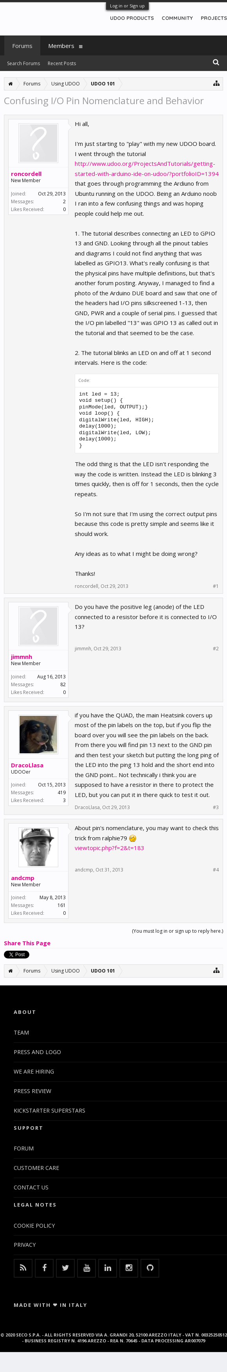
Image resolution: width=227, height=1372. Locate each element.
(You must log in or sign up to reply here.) (177, 931)
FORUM (24, 1148)
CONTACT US (31, 1187)
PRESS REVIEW (32, 1091)
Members (61, 46)
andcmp (22, 878)
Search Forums (23, 63)
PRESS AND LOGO (37, 1052)
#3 (216, 807)
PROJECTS (214, 18)
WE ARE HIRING (34, 1071)
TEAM (21, 1032)
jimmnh (21, 656)
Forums (22, 46)
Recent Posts (62, 63)
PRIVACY (25, 1244)
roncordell (26, 173)
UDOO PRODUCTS (132, 18)
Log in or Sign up (127, 6)
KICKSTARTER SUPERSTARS (49, 1110)
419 (62, 792)
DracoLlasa (27, 765)
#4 (216, 870)
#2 (216, 649)
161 (62, 905)
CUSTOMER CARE (36, 1167)
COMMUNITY (177, 18)
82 (63, 684)
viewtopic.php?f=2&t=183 (109, 848)
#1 (216, 586)
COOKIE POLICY (34, 1225)
